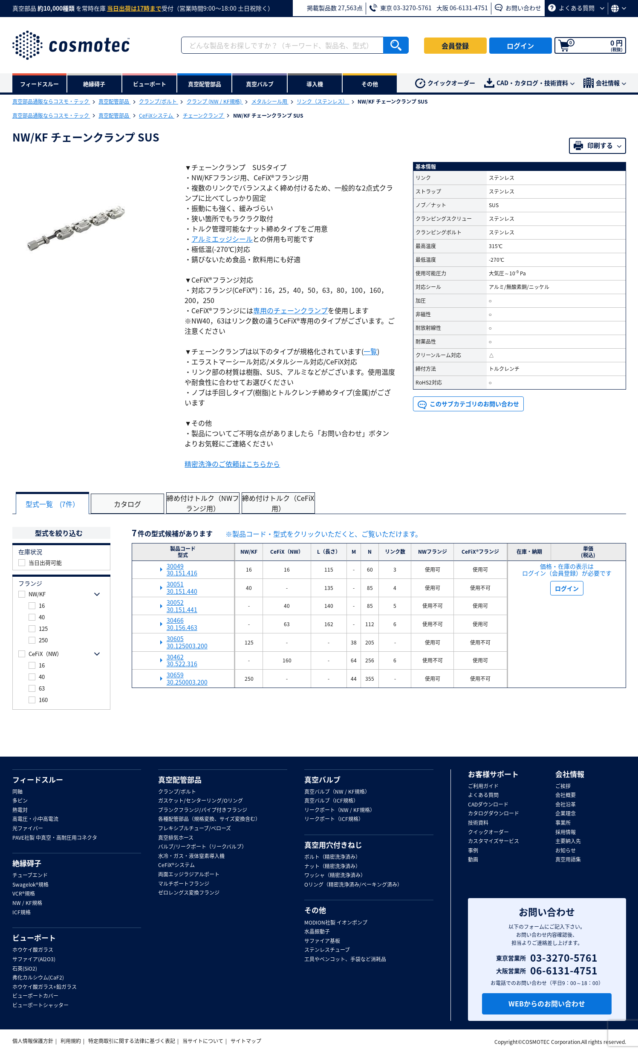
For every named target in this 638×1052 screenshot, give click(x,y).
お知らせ (565, 850)
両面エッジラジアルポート (188, 874)
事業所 (563, 823)
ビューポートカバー (35, 996)
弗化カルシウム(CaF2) (38, 977)
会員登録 (455, 45)
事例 (473, 850)
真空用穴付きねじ (333, 845)
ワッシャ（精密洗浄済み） (335, 875)
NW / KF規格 (27, 903)
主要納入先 (568, 841)
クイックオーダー (445, 83)
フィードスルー (37, 779)
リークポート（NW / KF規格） (339, 809)
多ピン (20, 801)
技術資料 (478, 823)
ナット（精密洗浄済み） (332, 866)
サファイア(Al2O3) (33, 959)
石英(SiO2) (24, 968)
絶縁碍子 (26, 863)
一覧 (370, 351)
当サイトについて (202, 1040)
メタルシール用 (270, 101)
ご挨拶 (563, 786)
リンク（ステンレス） (323, 101)
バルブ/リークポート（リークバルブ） (202, 847)
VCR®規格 (23, 893)
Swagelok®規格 (30, 884)
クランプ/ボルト (158, 101)
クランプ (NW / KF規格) (215, 101)
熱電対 (20, 809)
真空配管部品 (114, 101)
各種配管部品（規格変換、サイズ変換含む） (209, 819)
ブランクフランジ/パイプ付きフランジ (202, 809)
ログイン (520, 45)
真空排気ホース (175, 837)
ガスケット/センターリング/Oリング (200, 801)
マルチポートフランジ (183, 883)
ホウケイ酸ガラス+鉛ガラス (44, 986)
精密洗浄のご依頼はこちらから (232, 464)
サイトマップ (246, 1040)
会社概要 (565, 795)
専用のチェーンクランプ (290, 310)
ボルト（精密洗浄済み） (332, 857)
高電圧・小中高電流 (35, 819)
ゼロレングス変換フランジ (188, 893)
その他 (315, 910)
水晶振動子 (317, 931)
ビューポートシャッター (40, 1005)
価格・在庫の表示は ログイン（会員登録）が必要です (567, 569)
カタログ (130, 504)
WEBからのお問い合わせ (546, 1003)
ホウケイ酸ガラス (32, 950)
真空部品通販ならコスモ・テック (51, 101)
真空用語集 (568, 859)
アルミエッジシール (222, 239)
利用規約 (71, 1040)
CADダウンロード (488, 804)
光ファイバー (27, 828)
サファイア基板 (322, 940)
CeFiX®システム (176, 865)
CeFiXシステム (156, 115)
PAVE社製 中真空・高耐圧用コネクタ (54, 837)
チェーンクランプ (204, 115)
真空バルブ (322, 779)
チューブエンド (30, 875)
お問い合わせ (518, 7)
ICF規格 (21, 912)
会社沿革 (565, 804)
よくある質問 (576, 7)
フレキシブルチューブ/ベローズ (194, 828)
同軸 (17, 791)
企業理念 (565, 813)
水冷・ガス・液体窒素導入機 (191, 856)
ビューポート (34, 937)
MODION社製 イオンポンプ (335, 922)
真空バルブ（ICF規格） (331, 801)
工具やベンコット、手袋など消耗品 (345, 959)
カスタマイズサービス (493, 841)
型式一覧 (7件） (53, 504)
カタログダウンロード (493, 813)
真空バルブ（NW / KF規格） (337, 791)
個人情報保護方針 (32, 1040)
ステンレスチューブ (327, 950)
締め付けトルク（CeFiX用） (283, 503)
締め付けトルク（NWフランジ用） (206, 503)
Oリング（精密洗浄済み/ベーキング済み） (353, 884)
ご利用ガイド (483, 786)
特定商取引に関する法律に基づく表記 (131, 1040)
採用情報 (565, 832)
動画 (473, 859)
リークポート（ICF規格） (334, 819)
